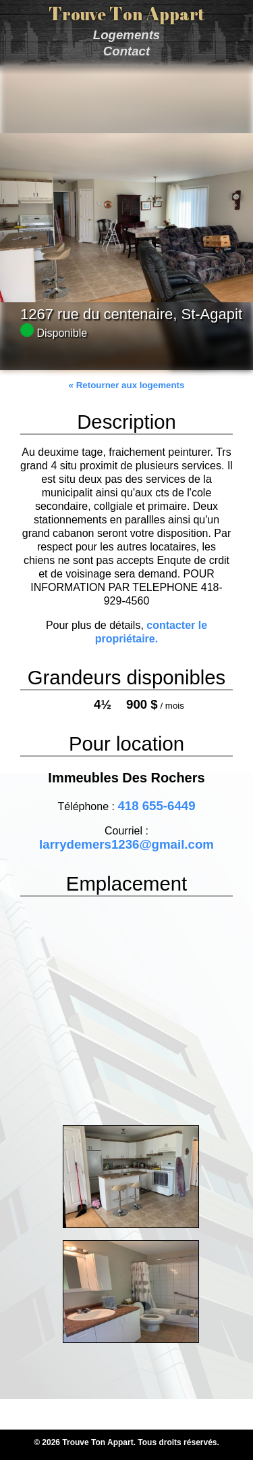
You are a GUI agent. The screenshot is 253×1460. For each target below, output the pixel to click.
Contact (126, 51)
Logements (127, 35)
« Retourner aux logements (127, 385)
